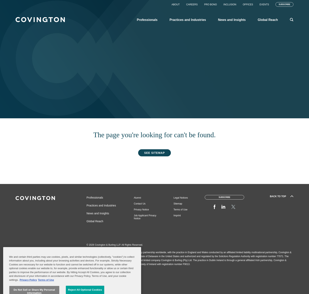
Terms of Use (181, 209)
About (176, 4)
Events (264, 4)
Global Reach (95, 221)
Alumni (137, 197)
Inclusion (229, 4)
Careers (192, 4)
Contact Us (139, 203)
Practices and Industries (101, 205)
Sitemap (178, 203)
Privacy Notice (141, 209)
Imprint (177, 215)
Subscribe (284, 4)
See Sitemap (154, 152)
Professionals (95, 197)
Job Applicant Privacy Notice (145, 217)
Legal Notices (181, 197)
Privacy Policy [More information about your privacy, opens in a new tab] (28, 289)
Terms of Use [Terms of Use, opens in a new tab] (46, 289)
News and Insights (98, 213)
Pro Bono (210, 4)
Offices (248, 4)
